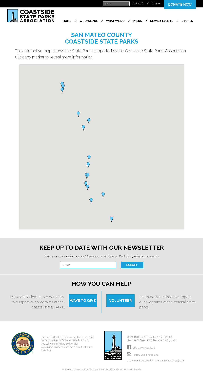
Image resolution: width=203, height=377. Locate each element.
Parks (137, 21)
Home (67, 21)
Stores (187, 21)
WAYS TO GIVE (83, 300)
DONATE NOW (180, 4)
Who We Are (89, 21)
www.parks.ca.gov (50, 347)
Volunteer (156, 3)
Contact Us (138, 3)
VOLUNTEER (120, 300)
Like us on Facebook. (141, 347)
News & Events (162, 21)
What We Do (115, 21)
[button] (111, 219)
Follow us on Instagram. (142, 354)
